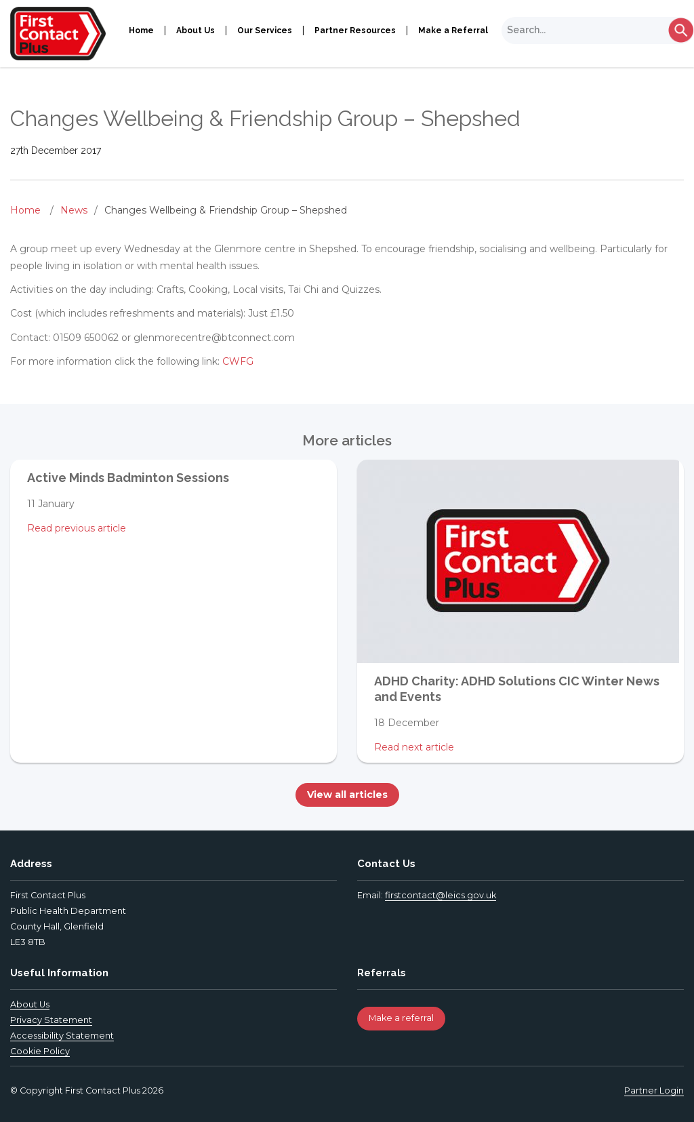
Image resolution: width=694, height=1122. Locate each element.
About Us (195, 30)
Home (141, 30)
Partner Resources (355, 30)
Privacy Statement (51, 1020)
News (73, 210)
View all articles (347, 794)
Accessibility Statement (62, 1035)
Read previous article (76, 528)
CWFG (237, 361)
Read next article (414, 747)
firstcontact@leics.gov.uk (440, 895)
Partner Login (654, 1090)
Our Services (264, 30)
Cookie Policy (40, 1051)
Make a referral (401, 1018)
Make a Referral (453, 30)
